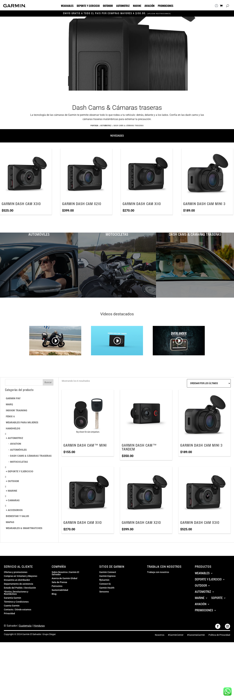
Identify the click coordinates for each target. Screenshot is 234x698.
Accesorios (15, 510)
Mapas (10, 522)
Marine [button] (137, 6)
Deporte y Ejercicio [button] (88, 6)
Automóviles (18, 449)
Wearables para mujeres (22, 422)
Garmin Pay (13, 398)
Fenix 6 (10, 416)
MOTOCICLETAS (19, 461)
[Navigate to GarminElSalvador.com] (14, 6)
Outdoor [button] (108, 6)
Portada (94, 126)
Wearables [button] (67, 6)
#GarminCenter (175, 635)
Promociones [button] (165, 6)
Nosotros (159, 635)
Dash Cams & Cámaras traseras (31, 455)
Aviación (200, 604)
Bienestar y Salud (17, 516)
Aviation (15, 443)
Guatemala (25, 625)
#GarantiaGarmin (196, 635)
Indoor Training (16, 410)
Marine (12, 490)
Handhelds (13, 428)
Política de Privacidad (219, 635)
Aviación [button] (149, 6)
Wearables (202, 573)
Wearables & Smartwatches (24, 528)
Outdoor (13, 481)
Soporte (217, 598)
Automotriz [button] (123, 6)
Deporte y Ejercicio (20, 471)
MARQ (9, 404)
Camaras (14, 500)
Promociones (204, 610)
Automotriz (105, 126)
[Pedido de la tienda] (209, 383)
